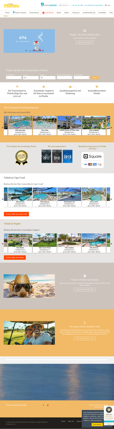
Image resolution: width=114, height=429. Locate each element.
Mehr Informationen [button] (96, 420)
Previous (2, 128)
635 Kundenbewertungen (108, 416)
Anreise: (25, 75)
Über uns (71, 421)
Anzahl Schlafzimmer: (64, 75)
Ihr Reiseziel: (10, 75)
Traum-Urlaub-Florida (16, 405)
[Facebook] (43, 405)
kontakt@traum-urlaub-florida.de (94, 5)
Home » (6, 16)
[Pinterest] (48, 405)
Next (111, 128)
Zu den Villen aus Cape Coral (16, 214)
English (108, 5)
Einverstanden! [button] (97, 424)
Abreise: (42, 75)
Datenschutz (81, 421)
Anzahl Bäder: (78, 75)
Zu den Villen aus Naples (15, 257)
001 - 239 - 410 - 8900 (77, 5)
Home (63, 421)
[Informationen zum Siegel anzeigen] (108, 419)
